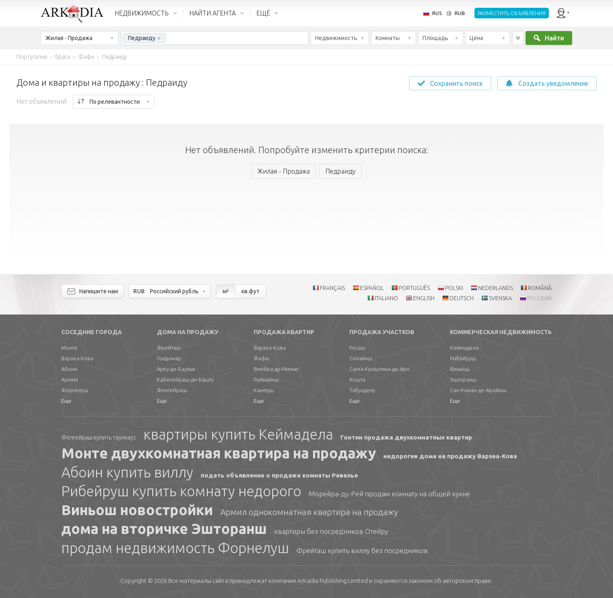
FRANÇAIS (332, 288)
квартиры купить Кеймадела (238, 434)
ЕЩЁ (263, 13)
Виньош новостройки (137, 510)
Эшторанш (463, 379)
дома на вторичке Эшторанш (164, 528)
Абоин (69, 369)
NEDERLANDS (495, 288)
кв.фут (251, 291)
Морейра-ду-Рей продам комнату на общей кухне (389, 494)
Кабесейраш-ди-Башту (185, 379)
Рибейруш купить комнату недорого (181, 491)
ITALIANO (386, 298)
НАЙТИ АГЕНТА (212, 13)
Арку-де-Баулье (176, 369)
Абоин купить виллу (127, 472)
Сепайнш (360, 358)
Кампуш (264, 390)
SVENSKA (500, 298)
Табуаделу (362, 390)
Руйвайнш (266, 379)
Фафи (261, 358)
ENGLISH (423, 298)
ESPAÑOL (372, 288)
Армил (69, 379)
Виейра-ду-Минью (276, 369)
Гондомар (169, 358)
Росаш (357, 347)
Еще (66, 401)
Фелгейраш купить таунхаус (98, 437)
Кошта (357, 379)
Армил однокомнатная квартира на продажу (309, 512)
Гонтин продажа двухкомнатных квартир (406, 437)
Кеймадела (464, 347)
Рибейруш (463, 358)
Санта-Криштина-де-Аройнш (382, 369)
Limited (332, 580)
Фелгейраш (172, 390)
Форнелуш (74, 390)
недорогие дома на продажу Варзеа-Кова (450, 456)
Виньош (460, 369)
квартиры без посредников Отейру (331, 531)
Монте (69, 347)
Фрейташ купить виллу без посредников (362, 550)
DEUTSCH (462, 298)
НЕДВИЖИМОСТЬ (141, 13)
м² (226, 291)
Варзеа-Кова (77, 358)
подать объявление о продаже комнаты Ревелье (279, 475)
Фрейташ (169, 347)
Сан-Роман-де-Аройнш (478, 390)
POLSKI (454, 288)
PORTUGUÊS (414, 288)
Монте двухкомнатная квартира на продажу (218, 453)
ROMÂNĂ (540, 288)
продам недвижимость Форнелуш (175, 548)
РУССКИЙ (539, 298)
